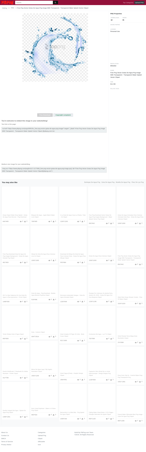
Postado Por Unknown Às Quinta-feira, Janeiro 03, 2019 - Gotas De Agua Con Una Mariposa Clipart (101, 295)
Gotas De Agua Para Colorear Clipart (100, 256)
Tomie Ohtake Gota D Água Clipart (13, 334)
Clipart (40, 438)
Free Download (45, 115)
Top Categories (128, 2)
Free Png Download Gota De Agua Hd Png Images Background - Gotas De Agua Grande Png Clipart (15, 256)
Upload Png (42, 435)
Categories (41, 432)
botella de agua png (123, 182)
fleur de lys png (138, 182)
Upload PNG (139, 2)
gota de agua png (107, 182)
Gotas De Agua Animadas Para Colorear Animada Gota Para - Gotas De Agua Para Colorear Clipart (130, 217)
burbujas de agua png (92, 182)
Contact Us (5, 435)
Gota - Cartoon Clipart (38, 332)
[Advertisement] (55, 98)
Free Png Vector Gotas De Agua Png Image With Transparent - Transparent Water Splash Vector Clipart (129, 258)
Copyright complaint (63, 115)
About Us (4, 432)
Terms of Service (7, 441)
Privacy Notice (6, 444)
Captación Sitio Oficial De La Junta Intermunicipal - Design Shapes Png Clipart (100, 373)
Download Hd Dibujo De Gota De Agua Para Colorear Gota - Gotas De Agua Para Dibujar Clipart (73, 256)
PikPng (4, 8)
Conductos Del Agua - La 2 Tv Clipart (100, 334)
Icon (39, 444)
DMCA (3, 438)
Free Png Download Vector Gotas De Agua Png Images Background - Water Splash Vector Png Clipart (100, 217)
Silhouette (41, 441)
